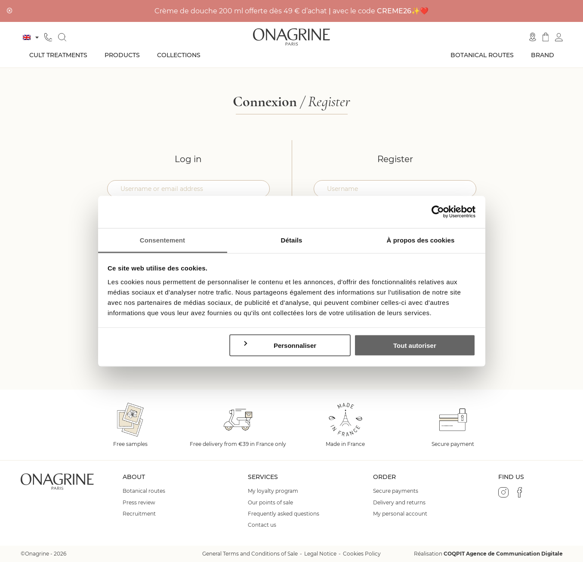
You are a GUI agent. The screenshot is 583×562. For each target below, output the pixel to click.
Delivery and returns (399, 503)
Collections (179, 55)
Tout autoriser (414, 345)
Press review (139, 503)
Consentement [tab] (162, 239)
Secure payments (395, 491)
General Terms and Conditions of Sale (250, 553)
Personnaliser (279, 345)
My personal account (400, 514)
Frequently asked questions (283, 514)
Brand (542, 55)
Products (122, 55)
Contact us (262, 525)
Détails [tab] (291, 239)
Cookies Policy (362, 553)
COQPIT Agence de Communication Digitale (503, 553)
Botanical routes (482, 55)
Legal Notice (320, 553)
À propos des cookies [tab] (421, 239)
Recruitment (139, 514)
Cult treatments (58, 55)
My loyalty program (273, 491)
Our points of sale (270, 503)
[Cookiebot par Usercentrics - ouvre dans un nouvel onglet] (437, 212)
